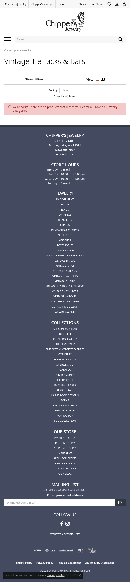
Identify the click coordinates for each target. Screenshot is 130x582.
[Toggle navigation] (7, 39)
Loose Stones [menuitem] (65, 250)
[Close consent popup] (80, 575)
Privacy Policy (65, 463)
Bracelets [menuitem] (65, 220)
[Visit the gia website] (50, 550)
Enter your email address (65, 495)
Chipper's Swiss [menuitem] (64, 344)
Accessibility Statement (99, 563)
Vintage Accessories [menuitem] (65, 301)
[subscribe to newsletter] (120, 502)
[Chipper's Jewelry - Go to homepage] (65, 20)
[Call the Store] (65, 150)
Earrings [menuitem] (65, 214)
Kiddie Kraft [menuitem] (65, 390)
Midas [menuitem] (65, 400)
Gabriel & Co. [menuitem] (65, 364)
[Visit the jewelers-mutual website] (66, 550)
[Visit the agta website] (37, 550)
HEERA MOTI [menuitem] (65, 380)
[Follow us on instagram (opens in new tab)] (67, 523)
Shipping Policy (65, 448)
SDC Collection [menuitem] (65, 421)
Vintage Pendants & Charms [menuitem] (65, 286)
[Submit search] (120, 39)
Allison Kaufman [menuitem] (65, 329)
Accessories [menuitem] (65, 245)
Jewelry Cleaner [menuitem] (65, 311)
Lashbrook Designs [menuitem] (65, 395)
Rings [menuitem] (65, 209)
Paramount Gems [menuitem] (65, 405)
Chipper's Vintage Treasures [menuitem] (65, 349)
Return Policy (65, 443)
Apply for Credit (65, 458)
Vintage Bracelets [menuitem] (65, 276)
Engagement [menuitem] (65, 199)
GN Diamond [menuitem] (65, 375)
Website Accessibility (65, 534)
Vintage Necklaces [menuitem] (65, 291)
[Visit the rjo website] (81, 550)
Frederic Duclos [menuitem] (65, 359)
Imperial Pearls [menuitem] (65, 385)
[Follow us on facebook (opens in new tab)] (61, 523)
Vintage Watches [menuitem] (65, 296)
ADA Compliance (65, 468)
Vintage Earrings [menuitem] (65, 271)
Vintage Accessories (19, 50)
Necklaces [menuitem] (65, 235)
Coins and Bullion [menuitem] (65, 306)
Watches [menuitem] (65, 240)
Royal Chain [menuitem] (65, 415)
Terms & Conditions (69, 563)
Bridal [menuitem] (65, 204)
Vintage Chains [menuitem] (65, 281)
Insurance (65, 453)
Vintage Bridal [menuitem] (65, 260)
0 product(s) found (65, 96)
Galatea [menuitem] (65, 369)
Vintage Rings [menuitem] (65, 266)
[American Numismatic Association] (92, 550)
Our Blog (65, 473)
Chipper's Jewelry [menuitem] (65, 339)
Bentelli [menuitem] (65, 334)
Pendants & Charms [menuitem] (65, 230)
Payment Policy (65, 438)
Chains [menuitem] (65, 225)
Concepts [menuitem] (65, 354)
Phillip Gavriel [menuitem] (65, 410)
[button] (109, 4)
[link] (15, 4)
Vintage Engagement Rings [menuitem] (65, 255)
